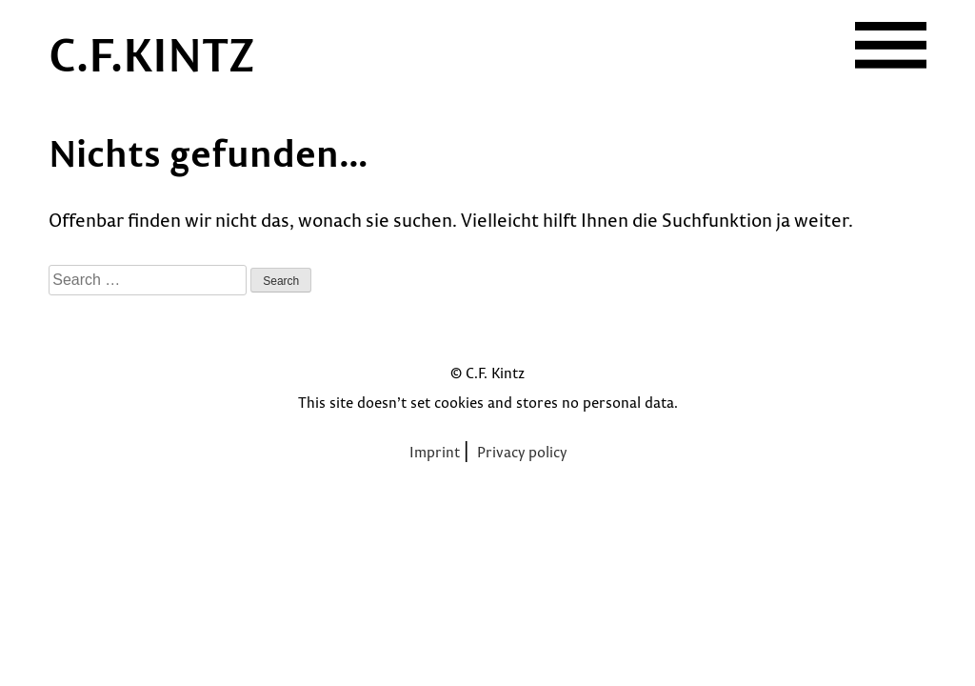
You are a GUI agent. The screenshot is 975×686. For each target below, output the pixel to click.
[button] (890, 45)
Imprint (434, 452)
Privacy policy (522, 452)
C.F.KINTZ (152, 53)
